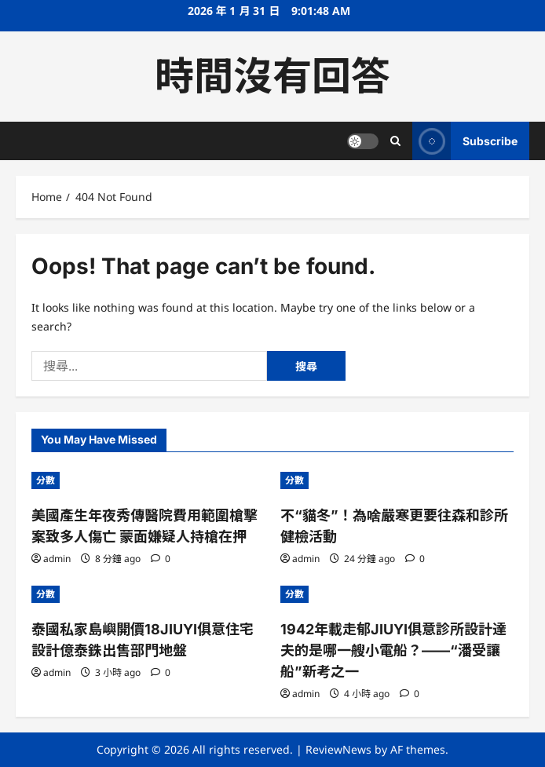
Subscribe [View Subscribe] (465, 141)
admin (57, 558)
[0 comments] (160, 558)
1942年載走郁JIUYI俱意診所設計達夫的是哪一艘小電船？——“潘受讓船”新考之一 (393, 650)
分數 (45, 480)
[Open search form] (395, 141)
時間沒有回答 (272, 76)
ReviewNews (338, 749)
